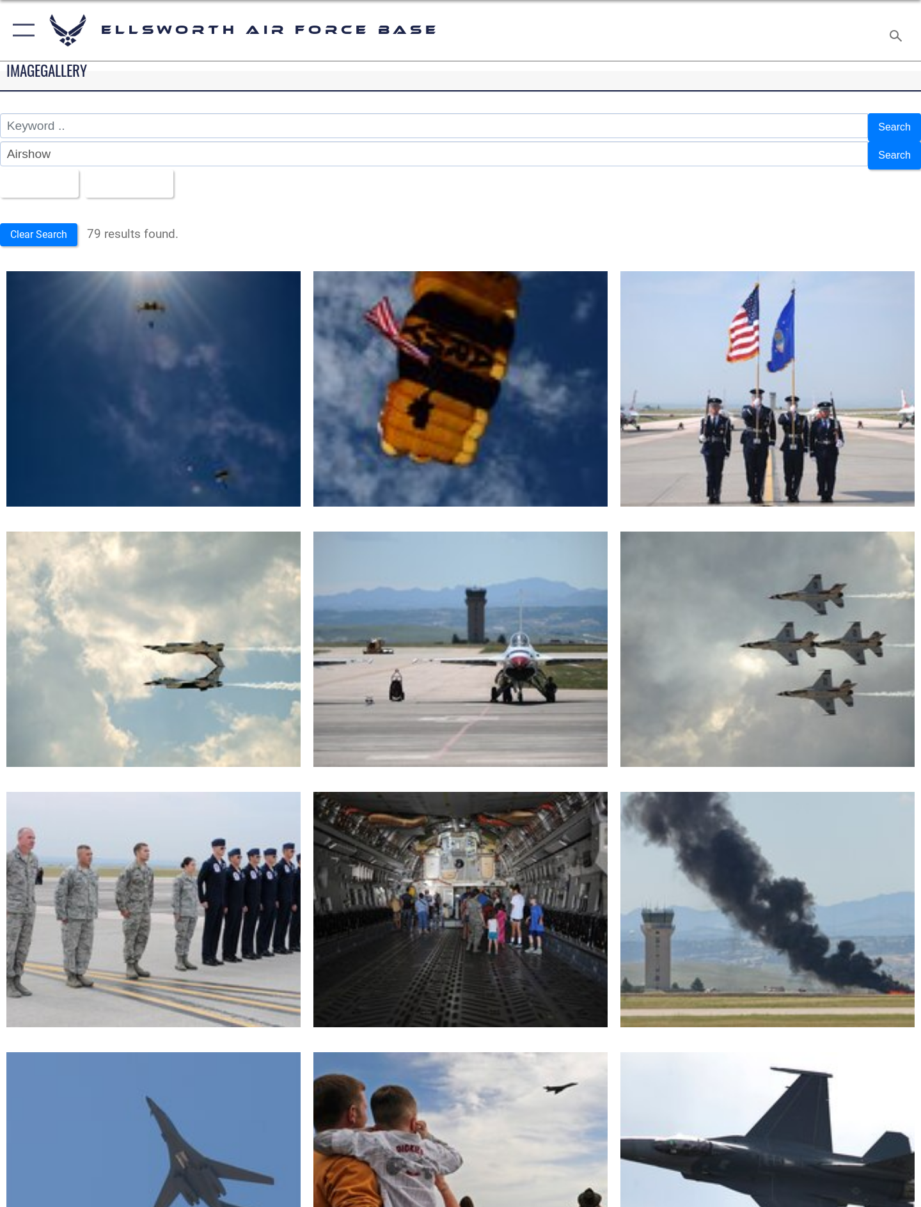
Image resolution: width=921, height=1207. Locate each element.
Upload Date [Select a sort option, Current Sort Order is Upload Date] (143, 175)
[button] (21, 30)
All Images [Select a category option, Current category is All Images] (40, 175)
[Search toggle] (897, 30)
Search (891, 125)
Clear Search (43, 224)
